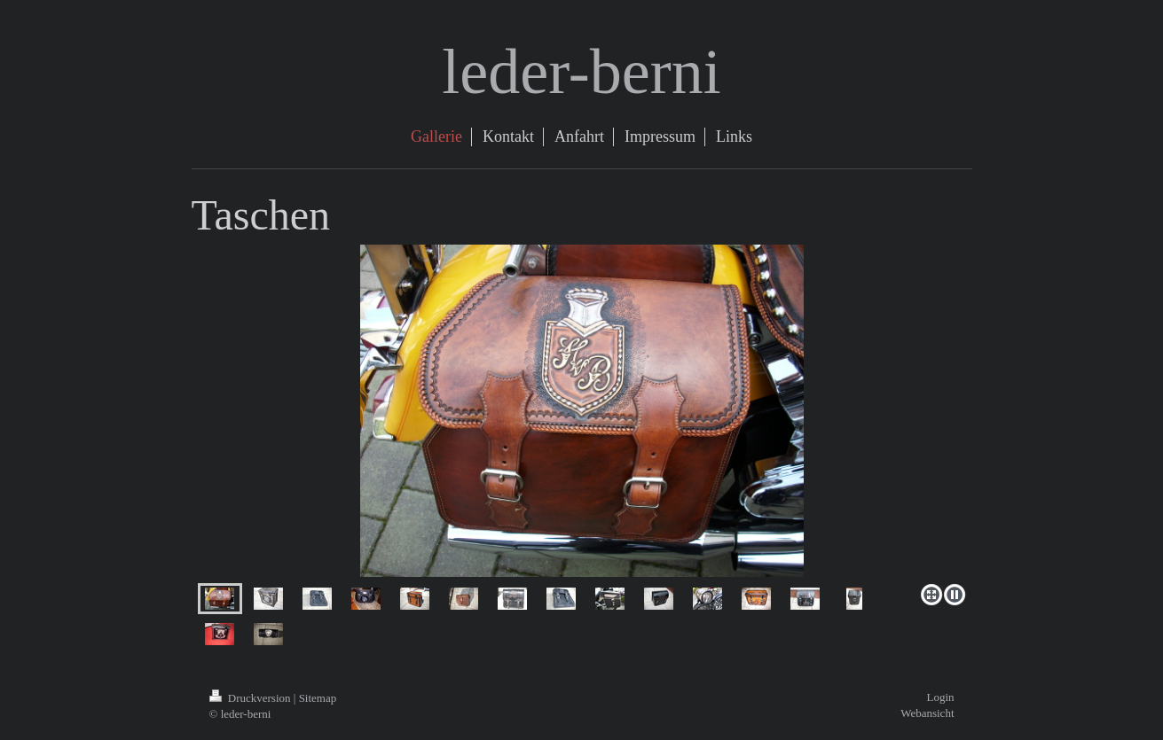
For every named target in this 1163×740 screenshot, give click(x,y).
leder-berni (581, 71)
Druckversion (251, 698)
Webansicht (927, 713)
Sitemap (318, 698)
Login (940, 697)
